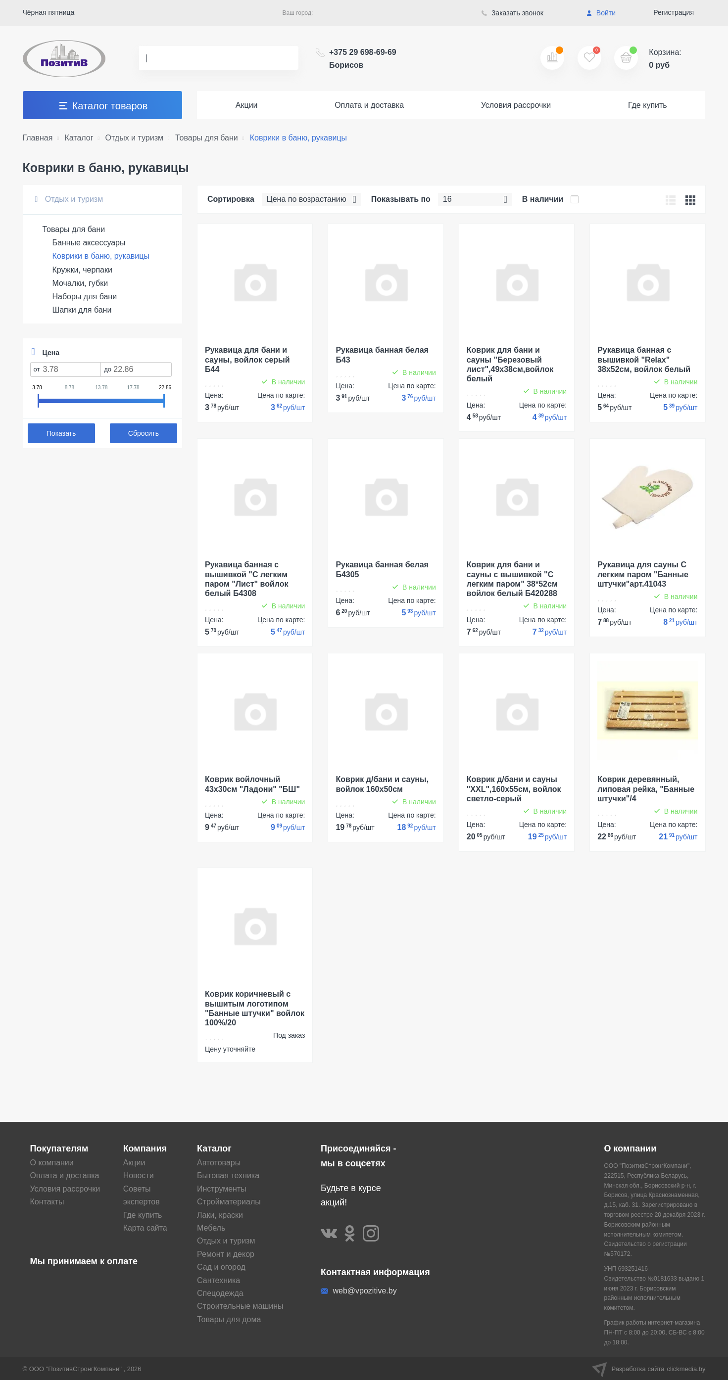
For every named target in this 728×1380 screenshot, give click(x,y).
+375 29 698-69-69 (362, 58)
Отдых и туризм (69, 199)
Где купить (647, 105)
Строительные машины (240, 1306)
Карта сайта (145, 1228)
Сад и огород (221, 1267)
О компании (52, 1162)
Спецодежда (220, 1293)
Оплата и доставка (369, 105)
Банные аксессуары (89, 242)
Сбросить (143, 433)
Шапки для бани (82, 310)
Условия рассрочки (516, 105)
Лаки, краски (220, 1215)
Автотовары (219, 1162)
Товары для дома (229, 1319)
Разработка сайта (649, 1368)
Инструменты (221, 1189)
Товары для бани (74, 229)
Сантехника (218, 1280)
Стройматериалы (229, 1201)
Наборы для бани (84, 296)
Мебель (211, 1228)
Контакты (47, 1201)
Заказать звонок (512, 13)
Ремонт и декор (225, 1254)
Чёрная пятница (49, 12)
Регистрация (673, 12)
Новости (138, 1175)
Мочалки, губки (80, 283)
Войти (601, 13)
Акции (247, 105)
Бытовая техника (228, 1175)
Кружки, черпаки (82, 270)
